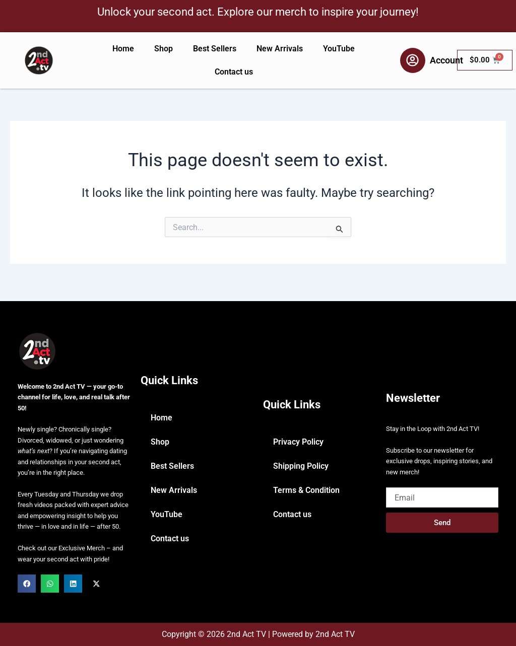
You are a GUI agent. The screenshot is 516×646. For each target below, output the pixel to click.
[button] (27, 584)
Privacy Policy (298, 442)
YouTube (339, 48)
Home (123, 48)
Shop (163, 48)
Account (446, 60)
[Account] (412, 60)
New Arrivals (279, 48)
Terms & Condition (306, 490)
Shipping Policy (301, 466)
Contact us (234, 72)
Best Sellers (214, 48)
